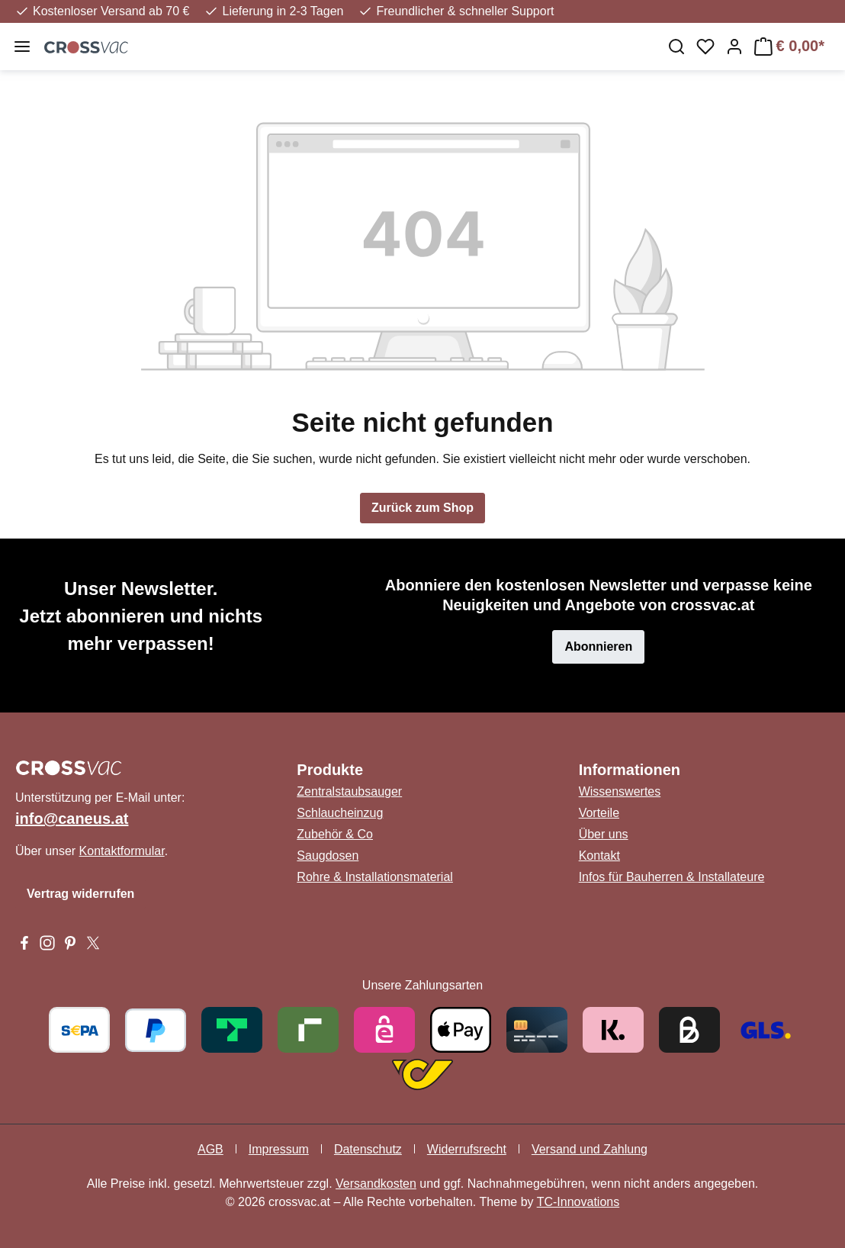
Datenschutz (368, 1149)
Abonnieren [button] (598, 646)
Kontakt (599, 855)
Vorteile (599, 812)
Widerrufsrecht (466, 1149)
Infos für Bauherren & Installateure (672, 876)
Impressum (279, 1149)
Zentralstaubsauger (349, 791)
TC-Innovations (578, 1201)
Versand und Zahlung (589, 1149)
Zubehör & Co (335, 834)
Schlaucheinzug (340, 812)
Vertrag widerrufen (80, 893)
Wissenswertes (620, 791)
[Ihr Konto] (734, 47)
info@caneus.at (71, 818)
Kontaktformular (122, 850)
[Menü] (22, 47)
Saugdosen (327, 855)
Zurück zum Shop (422, 507)
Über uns (603, 834)
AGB (210, 1149)
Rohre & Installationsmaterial (375, 876)
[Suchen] (676, 47)
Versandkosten (376, 1183)
